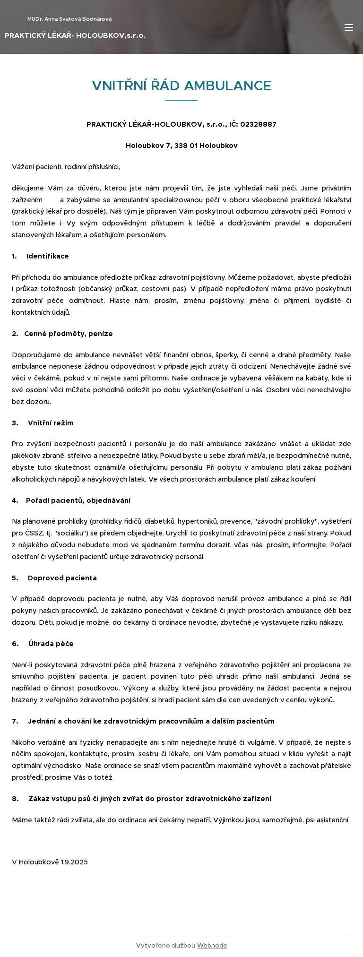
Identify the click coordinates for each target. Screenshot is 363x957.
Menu (349, 27)
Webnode (212, 945)
